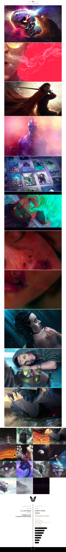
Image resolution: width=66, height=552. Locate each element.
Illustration (29, 3)
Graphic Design (36, 3)
